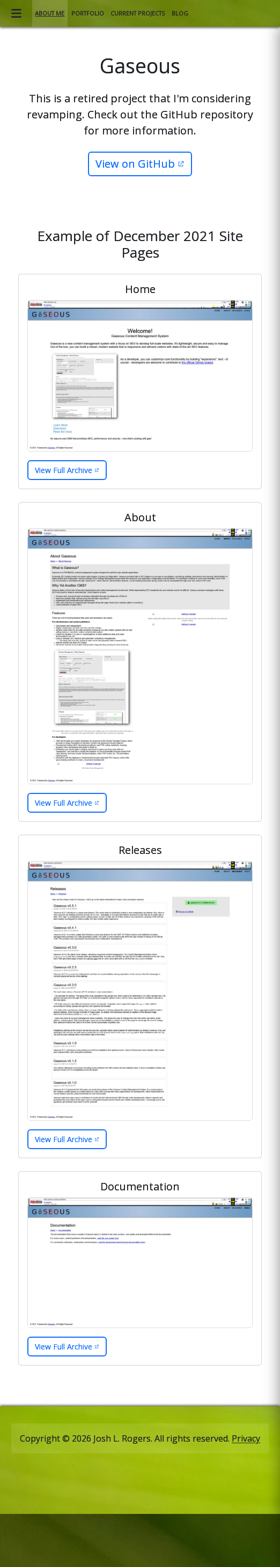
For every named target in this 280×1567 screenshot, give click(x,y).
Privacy (246, 1438)
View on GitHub (135, 163)
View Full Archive (63, 470)
